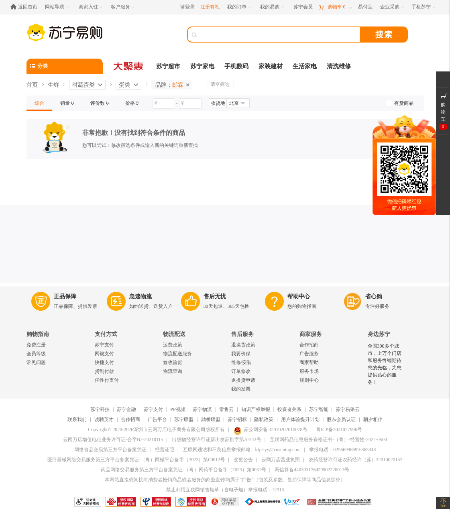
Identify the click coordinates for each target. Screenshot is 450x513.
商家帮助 (309, 362)
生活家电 (305, 66)
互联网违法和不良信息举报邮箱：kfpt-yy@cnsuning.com (242, 449)
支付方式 (106, 334)
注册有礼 (210, 7)
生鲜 (53, 84)
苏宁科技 (100, 409)
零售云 (226, 409)
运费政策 (172, 345)
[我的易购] (272, 7)
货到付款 (104, 371)
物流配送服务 (177, 353)
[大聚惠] (129, 66)
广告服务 (309, 353)
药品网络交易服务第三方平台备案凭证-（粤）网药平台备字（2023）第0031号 (183, 469)
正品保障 (65, 296)
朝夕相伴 (373, 419)
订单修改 (240, 371)
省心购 (373, 296)
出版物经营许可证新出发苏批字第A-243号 (216, 439)
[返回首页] (25, 7)
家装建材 (271, 66)
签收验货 (172, 362)
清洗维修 (339, 66)
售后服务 (242, 334)
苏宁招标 (237, 419)
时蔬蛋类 (83, 84)
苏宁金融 (126, 409)
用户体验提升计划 (300, 419)
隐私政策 (263, 419)
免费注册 (36, 345)
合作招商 (309, 345)
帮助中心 (298, 296)
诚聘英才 (104, 419)
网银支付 (104, 353)
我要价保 (240, 353)
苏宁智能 (318, 409)
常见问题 (36, 362)
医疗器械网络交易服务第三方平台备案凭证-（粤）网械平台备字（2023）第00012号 (136, 459)
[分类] (64, 66)
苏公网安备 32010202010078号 (270, 429)
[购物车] (335, 7)
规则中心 (309, 380)
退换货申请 (243, 380)
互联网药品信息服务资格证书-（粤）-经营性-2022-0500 (328, 439)
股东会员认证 (341, 419)
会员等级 (36, 353)
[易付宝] (365, 7)
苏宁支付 (104, 345)
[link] (39, 103)
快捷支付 (104, 362)
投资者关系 (289, 409)
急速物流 (140, 296)
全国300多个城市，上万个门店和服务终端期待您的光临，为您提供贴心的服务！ (384, 364)
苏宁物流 (202, 409)
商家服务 (310, 334)
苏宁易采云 (348, 409)
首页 (32, 84)
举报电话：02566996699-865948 (342, 449)
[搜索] (279, 34)
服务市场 (309, 371)
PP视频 (177, 409)
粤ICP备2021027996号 (339, 429)
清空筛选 (220, 84)
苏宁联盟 (183, 419)
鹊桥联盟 (210, 419)
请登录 (187, 7)
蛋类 (124, 84)
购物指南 (37, 334)
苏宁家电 (202, 66)
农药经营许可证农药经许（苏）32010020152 (356, 459)
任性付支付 (107, 380)
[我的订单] (240, 7)
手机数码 (236, 66)
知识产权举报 (255, 409)
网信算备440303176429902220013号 (312, 469)
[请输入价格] (164, 103)
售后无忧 (215, 296)
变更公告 (243, 459)
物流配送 (174, 334)
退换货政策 (243, 345)
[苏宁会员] (303, 7)
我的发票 (240, 389)
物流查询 (172, 371)
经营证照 (164, 449)
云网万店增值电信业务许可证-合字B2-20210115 (113, 439)
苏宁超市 (168, 66)
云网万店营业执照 (280, 459)
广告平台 (157, 419)
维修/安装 (241, 362)
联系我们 (77, 419)
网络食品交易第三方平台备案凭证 (110, 449)
